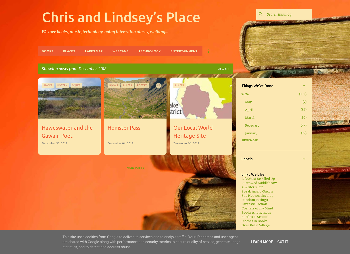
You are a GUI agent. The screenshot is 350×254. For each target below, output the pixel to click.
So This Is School (255, 217)
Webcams (120, 51)
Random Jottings (255, 200)
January (251, 133)
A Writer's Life (252, 187)
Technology (149, 51)
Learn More (262, 242)
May (248, 102)
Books (47, 51)
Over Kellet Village (256, 225)
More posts (135, 167)
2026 (245, 94)
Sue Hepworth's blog (258, 196)
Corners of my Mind (257, 208)
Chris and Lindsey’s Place (121, 17)
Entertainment (184, 51)
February (252, 125)
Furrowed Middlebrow (259, 183)
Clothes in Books (254, 221)
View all (223, 69)
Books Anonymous (256, 213)
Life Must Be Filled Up (258, 179)
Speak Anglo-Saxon (257, 191)
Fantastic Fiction (254, 204)
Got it (282, 242)
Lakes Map (94, 51)
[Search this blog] (288, 14)
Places (69, 51)
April (249, 110)
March (250, 118)
